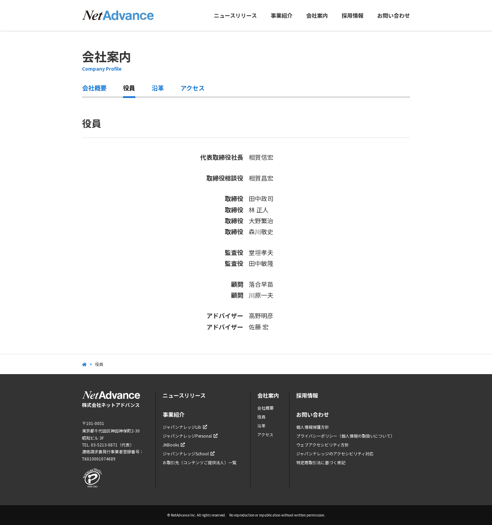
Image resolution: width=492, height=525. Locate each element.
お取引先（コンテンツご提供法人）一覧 (199, 462)
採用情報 (353, 15)
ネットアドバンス (118, 15)
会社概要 (94, 88)
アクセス (192, 88)
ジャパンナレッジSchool (189, 453)
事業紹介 (281, 15)
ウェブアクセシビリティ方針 (322, 445)
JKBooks (174, 445)
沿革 (158, 88)
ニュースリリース (235, 15)
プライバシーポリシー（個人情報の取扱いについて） (345, 436)
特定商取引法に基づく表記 (320, 462)
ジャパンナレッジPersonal (190, 436)
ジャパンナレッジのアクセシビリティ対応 (334, 453)
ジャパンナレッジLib (185, 427)
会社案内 (317, 15)
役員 (129, 88)
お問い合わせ (393, 15)
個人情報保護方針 (312, 427)
